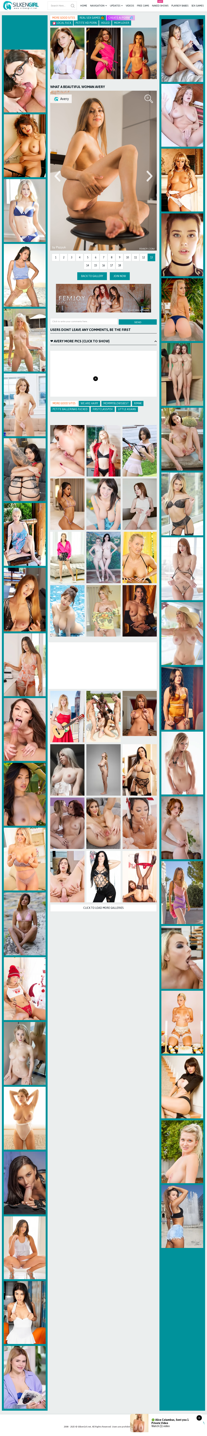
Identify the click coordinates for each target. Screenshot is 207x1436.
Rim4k (138, 403)
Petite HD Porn (86, 22)
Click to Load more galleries (103, 907)
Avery (64, 99)
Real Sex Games (92, 17)
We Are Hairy (89, 403)
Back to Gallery (92, 276)
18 (119, 265)
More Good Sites (63, 17)
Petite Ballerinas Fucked (70, 409)
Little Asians (127, 409)
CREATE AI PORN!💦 (120, 17)
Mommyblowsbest (116, 403)
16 (103, 265)
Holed (105, 22)
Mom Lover (121, 22)
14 (87, 265)
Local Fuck (62, 23)
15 (95, 265)
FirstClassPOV (103, 409)
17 (111, 265)
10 (127, 257)
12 (143, 257)
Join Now (120, 276)
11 (135, 257)
